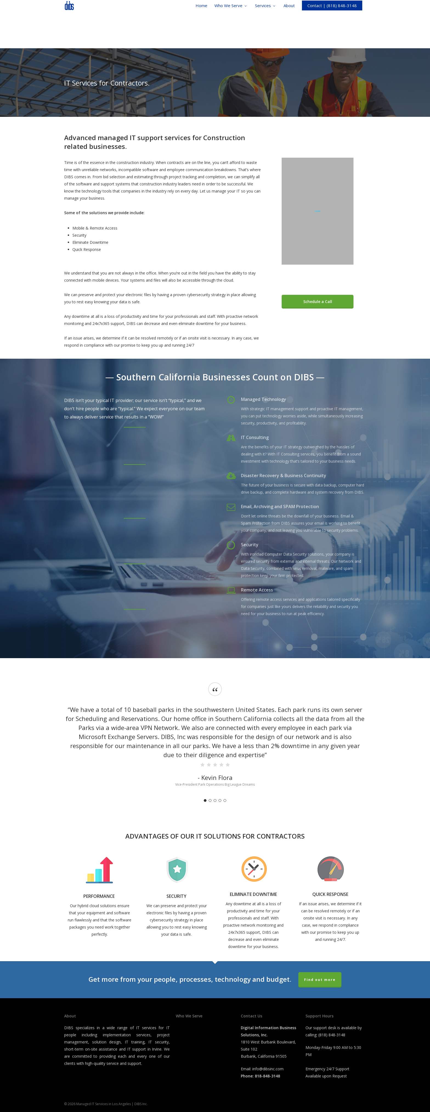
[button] (317, 302)
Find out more (320, 979)
